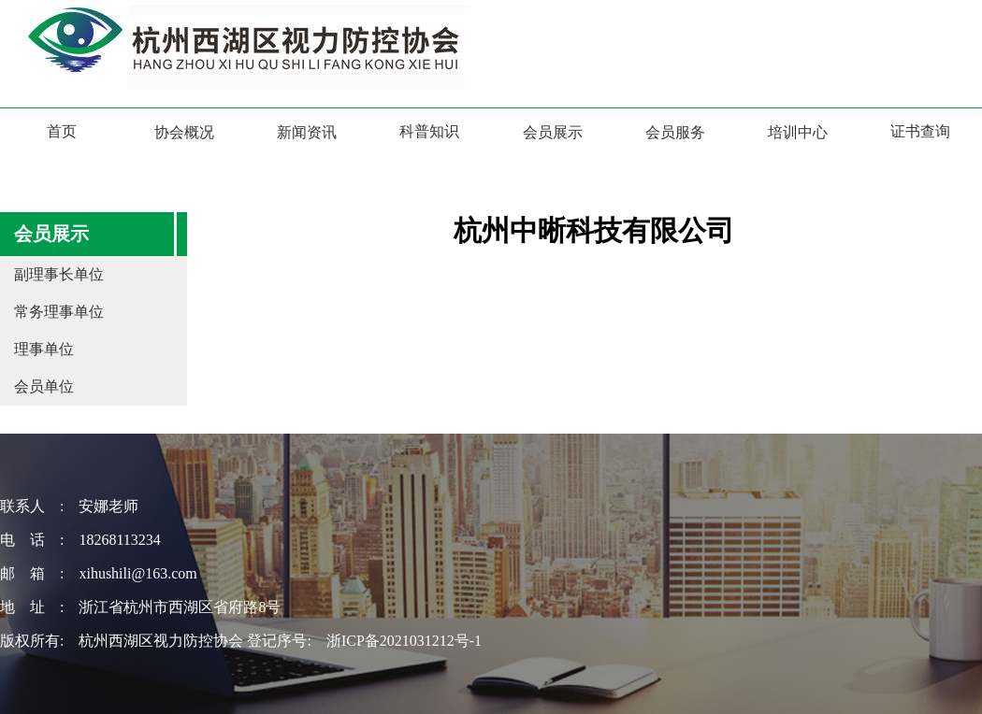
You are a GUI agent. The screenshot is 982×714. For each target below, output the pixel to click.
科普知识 (429, 131)
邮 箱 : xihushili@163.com (98, 573)
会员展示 (553, 132)
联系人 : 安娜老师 (69, 506)
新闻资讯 (307, 132)
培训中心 (798, 132)
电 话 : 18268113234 (80, 540)
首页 (62, 131)
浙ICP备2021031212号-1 (404, 641)
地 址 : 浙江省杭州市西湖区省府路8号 (140, 607)
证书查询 (920, 131)
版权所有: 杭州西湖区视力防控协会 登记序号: (163, 641)
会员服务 (675, 132)
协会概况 (184, 132)
